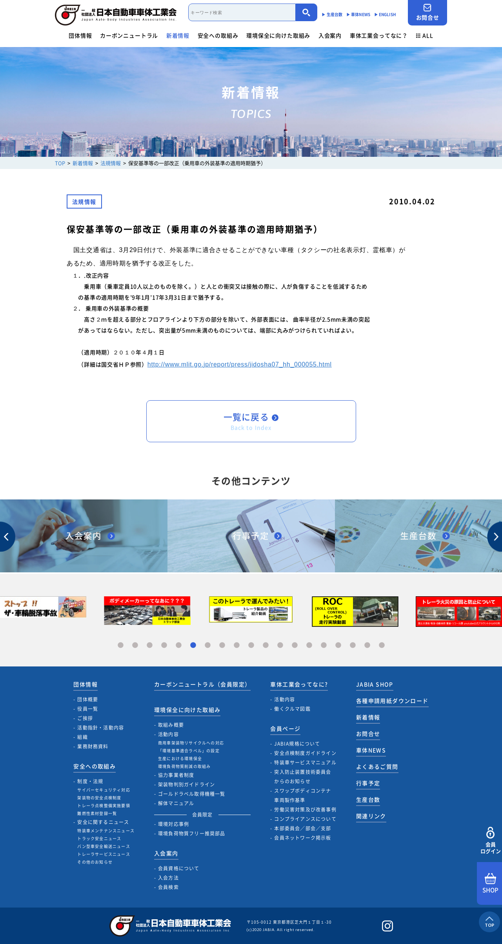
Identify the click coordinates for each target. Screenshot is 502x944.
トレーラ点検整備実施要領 (103, 805)
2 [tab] (135, 645)
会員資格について (179, 868)
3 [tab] (149, 645)
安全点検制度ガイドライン (305, 753)
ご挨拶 (85, 718)
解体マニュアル (176, 803)
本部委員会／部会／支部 (302, 828)
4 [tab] (164, 645)
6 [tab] (193, 645)
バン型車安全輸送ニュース (103, 846)
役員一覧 (87, 708)
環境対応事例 (173, 824)
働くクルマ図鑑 (292, 708)
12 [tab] (280, 645)
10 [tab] (251, 645)
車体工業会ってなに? (299, 684)
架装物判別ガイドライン (186, 784)
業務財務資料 (92, 746)
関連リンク (371, 816)
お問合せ (427, 12)
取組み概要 (171, 724)
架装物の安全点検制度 (99, 798)
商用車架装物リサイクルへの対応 (191, 743)
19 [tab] (381, 645)
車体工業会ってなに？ (379, 35)
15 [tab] (323, 645)
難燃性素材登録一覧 (97, 813)
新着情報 (177, 35)
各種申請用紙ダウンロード (392, 700)
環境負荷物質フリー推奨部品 (192, 833)
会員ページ (285, 728)
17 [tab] (352, 645)
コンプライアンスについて (305, 818)
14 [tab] (309, 645)
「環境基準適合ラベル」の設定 (189, 750)
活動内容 (168, 734)
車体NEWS (371, 750)
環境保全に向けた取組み (278, 35)
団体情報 (80, 35)
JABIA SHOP (374, 684)
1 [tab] (120, 645)
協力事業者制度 (176, 775)
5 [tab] (178, 645)
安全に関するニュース (103, 822)
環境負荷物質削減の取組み (184, 766)
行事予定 (368, 783)
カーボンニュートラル (129, 35)
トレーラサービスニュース (103, 854)
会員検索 (168, 887)
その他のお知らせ (95, 862)
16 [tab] (338, 645)
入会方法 (168, 877)
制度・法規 (90, 781)
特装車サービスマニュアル (305, 762)
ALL (424, 35)
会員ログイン (490, 841)
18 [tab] (367, 645)
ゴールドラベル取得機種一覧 (192, 793)
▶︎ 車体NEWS (358, 14)
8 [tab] (222, 645)
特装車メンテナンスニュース (106, 830)
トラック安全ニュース (99, 838)
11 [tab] (265, 645)
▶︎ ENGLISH (385, 14)
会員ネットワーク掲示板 (302, 837)
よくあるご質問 (377, 766)
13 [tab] (294, 645)
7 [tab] (207, 645)
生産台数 (368, 799)
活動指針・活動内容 (100, 727)
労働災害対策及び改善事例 (305, 809)
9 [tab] (236, 645)
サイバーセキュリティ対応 (103, 790)
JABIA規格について (297, 743)
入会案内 (330, 35)
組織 (82, 737)
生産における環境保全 (180, 758)
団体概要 (87, 699)
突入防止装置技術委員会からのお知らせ (302, 776)
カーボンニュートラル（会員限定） (202, 684)
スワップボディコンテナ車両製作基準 (302, 795)
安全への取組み (218, 35)
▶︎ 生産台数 (332, 14)
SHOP (490, 883)
